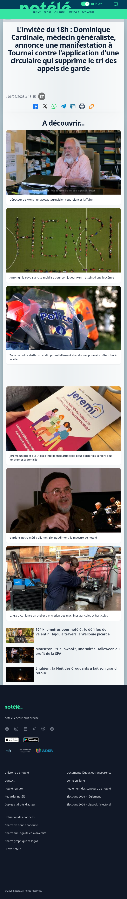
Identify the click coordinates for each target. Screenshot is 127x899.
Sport (47, 12)
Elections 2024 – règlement (84, 796)
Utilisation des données (20, 817)
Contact (10, 780)
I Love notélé (13, 849)
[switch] (85, 4)
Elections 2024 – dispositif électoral (89, 804)
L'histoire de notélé (17, 772)
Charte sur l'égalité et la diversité (25, 833)
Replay (37, 12)
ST (42, 96)
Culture (59, 12)
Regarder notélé (15, 796)
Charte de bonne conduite (21, 825)
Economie (88, 12)
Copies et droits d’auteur (20, 804)
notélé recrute (14, 788)
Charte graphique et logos (21, 841)
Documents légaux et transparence (89, 772)
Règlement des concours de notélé (89, 788)
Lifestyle (73, 12)
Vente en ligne (76, 780)
